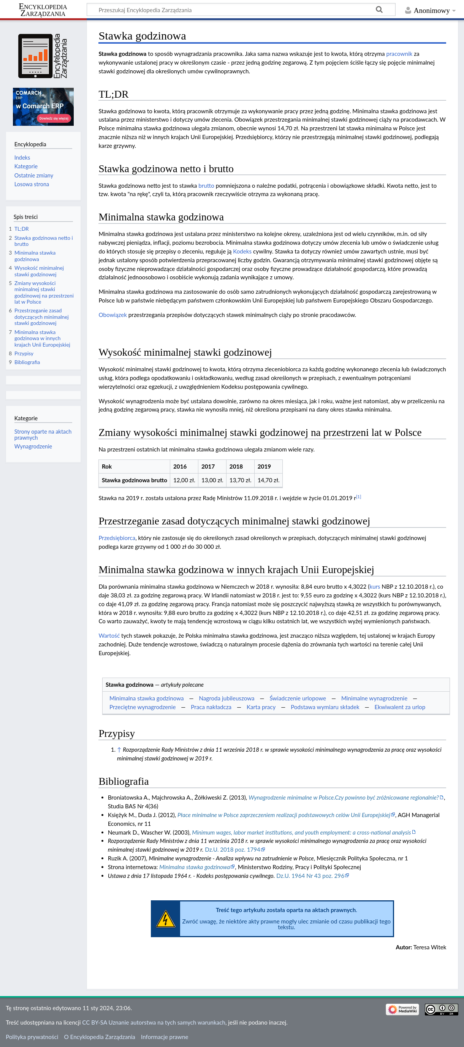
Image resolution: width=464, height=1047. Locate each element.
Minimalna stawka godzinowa (146, 698)
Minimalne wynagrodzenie (374, 698)
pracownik (399, 53)
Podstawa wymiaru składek (325, 706)
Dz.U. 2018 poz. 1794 (232, 849)
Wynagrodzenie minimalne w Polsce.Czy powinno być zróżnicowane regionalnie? (344, 797)
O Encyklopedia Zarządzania (99, 1036)
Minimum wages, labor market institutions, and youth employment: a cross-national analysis (301, 832)
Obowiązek (112, 314)
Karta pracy (261, 706)
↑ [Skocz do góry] (119, 749)
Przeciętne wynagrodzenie (142, 706)
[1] (358, 496)
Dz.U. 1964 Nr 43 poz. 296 (310, 875)
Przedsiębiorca (116, 537)
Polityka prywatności (32, 1036)
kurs (374, 586)
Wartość (109, 635)
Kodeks (242, 251)
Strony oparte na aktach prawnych (42, 434)
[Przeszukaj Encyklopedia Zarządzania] (241, 9)
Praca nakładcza (211, 706)
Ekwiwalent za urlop (400, 706)
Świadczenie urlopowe (297, 698)
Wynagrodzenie (33, 446)
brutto (206, 185)
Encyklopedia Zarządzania (43, 10)
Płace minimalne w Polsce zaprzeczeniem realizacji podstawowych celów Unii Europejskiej (283, 814)
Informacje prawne (164, 1036)
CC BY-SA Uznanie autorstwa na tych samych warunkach (153, 1022)
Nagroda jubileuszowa (226, 698)
